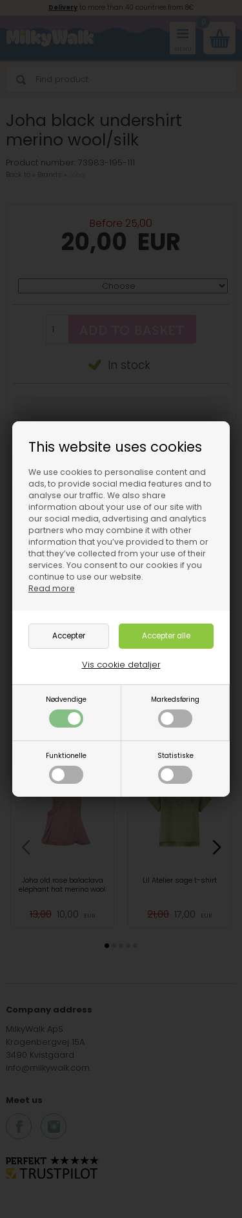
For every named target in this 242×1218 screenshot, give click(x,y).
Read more (51, 588)
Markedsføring (175, 711)
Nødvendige (66, 711)
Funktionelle (66, 767)
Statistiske (175, 767)
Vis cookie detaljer (121, 664)
